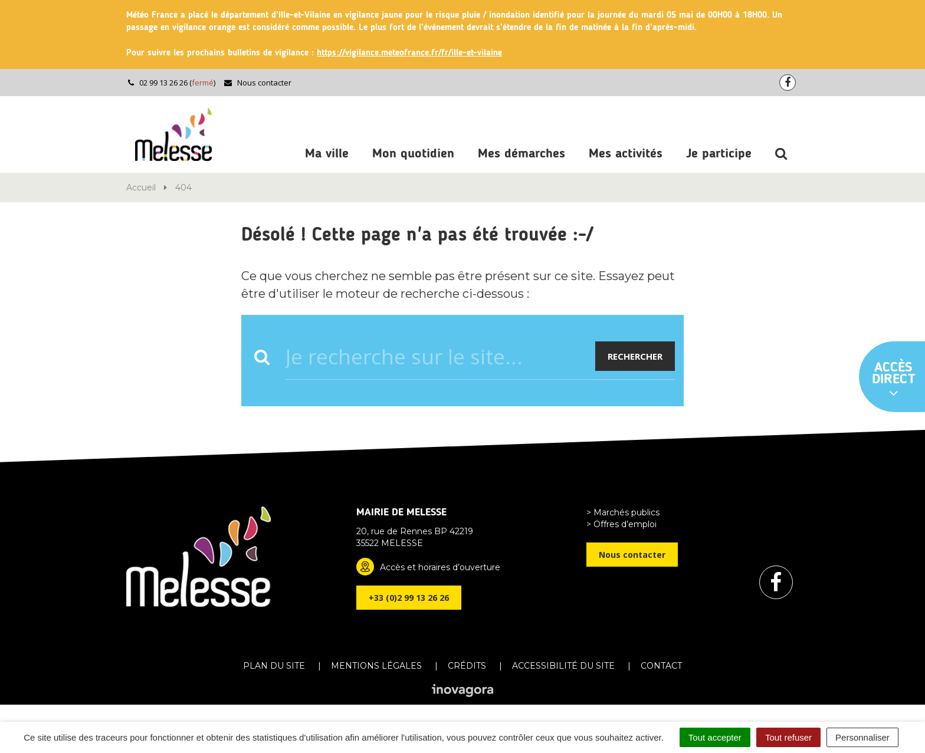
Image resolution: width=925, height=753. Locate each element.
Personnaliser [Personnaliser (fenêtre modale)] (862, 737)
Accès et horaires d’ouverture (440, 567)
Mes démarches (521, 153)
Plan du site (274, 665)
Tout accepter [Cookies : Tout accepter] (715, 737)
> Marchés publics (623, 512)
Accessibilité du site (563, 665)
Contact (661, 665)
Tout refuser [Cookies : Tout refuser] (788, 737)
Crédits (467, 665)
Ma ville (327, 153)
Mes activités (625, 153)
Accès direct (894, 380)
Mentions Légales (376, 665)
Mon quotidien (413, 153)
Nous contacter (257, 82)
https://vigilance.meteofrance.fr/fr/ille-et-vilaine (409, 53)
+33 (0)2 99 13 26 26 (409, 597)
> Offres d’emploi (621, 524)
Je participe (719, 153)
